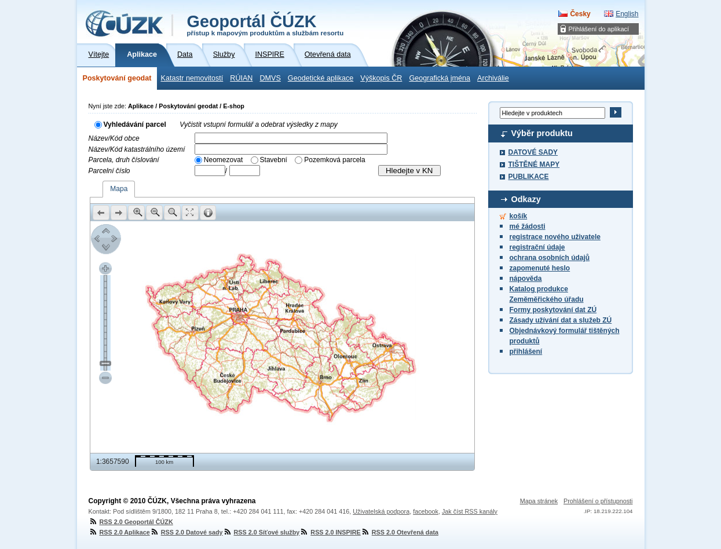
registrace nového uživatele (555, 237)
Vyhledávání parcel (135, 124)
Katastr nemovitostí (191, 78)
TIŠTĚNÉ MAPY (534, 164)
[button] (101, 212)
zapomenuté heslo (540, 268)
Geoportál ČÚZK (265, 24)
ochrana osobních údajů (550, 258)
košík (519, 216)
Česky (580, 14)
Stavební (273, 160)
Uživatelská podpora (381, 511)
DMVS (269, 78)
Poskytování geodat (117, 78)
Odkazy (526, 199)
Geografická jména (439, 78)
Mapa (118, 189)
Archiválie (493, 78)
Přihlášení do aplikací (599, 28)
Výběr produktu (542, 133)
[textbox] (291, 138)
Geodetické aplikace (320, 78)
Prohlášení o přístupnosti (597, 500)
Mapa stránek (539, 500)
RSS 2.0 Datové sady (186, 532)
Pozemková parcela (334, 160)
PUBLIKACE (528, 177)
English (627, 14)
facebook (425, 511)
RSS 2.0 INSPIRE (329, 532)
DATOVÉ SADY (533, 152)
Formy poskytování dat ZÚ (553, 310)
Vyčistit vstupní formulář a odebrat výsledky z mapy (259, 124)
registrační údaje (537, 247)
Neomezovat (223, 160)
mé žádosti (528, 226)
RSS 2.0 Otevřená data (399, 532)
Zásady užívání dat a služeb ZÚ (561, 320)
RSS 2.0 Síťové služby (261, 532)
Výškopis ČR (381, 78)
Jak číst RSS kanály (469, 511)
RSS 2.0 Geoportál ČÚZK (131, 521)
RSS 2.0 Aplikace (119, 532)
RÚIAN (241, 78)
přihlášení (526, 351)
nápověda (526, 278)
